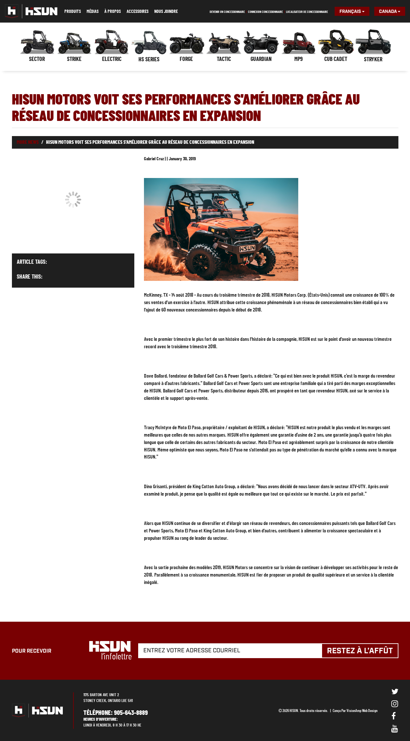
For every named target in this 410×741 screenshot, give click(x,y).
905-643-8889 (131, 713)
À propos (112, 11)
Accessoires (137, 11)
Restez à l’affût (360, 651)
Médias (93, 11)
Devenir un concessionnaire (227, 12)
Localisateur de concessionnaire (307, 12)
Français (352, 12)
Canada (389, 12)
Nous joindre (166, 11)
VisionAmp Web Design (362, 711)
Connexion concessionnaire (265, 12)
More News (28, 142)
